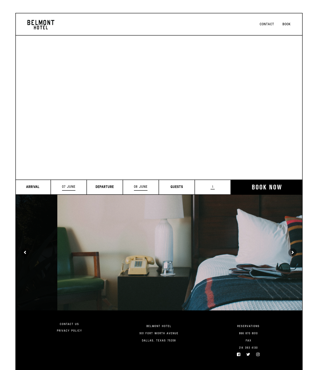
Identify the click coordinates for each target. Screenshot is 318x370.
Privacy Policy (69, 330)
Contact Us (69, 324)
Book (286, 24)
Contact (267, 24)
